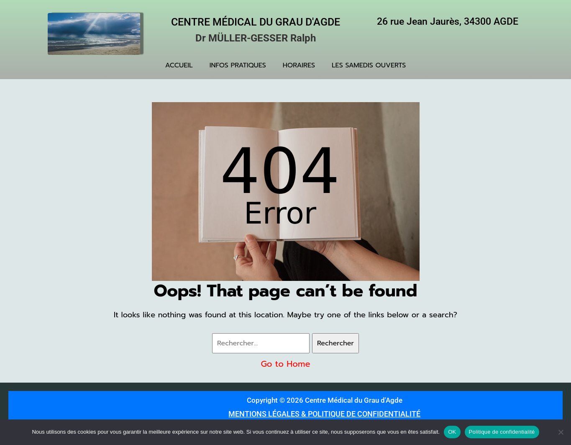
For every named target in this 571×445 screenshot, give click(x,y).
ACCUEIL (179, 65)
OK (452, 432)
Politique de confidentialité (502, 432)
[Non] (560, 432)
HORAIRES (299, 65)
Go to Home (285, 364)
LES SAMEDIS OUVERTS (369, 65)
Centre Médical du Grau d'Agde (255, 22)
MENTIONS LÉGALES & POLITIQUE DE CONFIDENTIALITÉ (324, 413)
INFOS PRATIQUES (238, 65)
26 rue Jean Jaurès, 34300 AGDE (447, 21)
